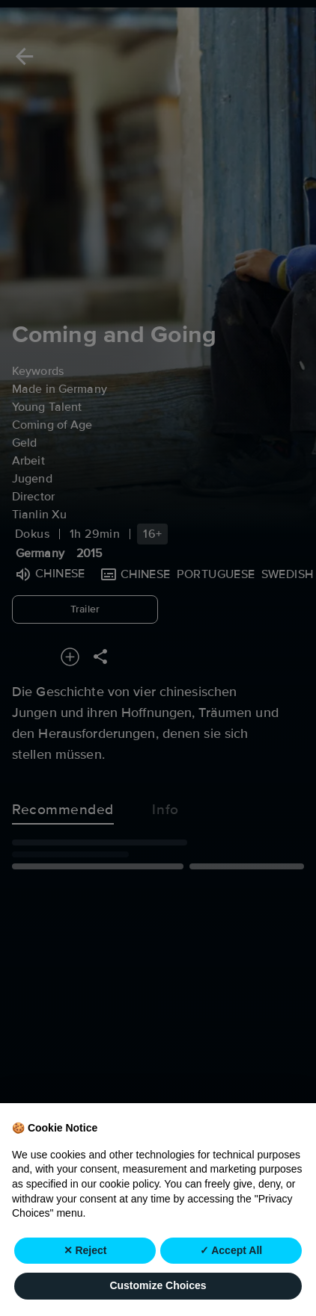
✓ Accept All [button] (231, 1250)
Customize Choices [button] (157, 1286)
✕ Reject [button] (85, 1250)
